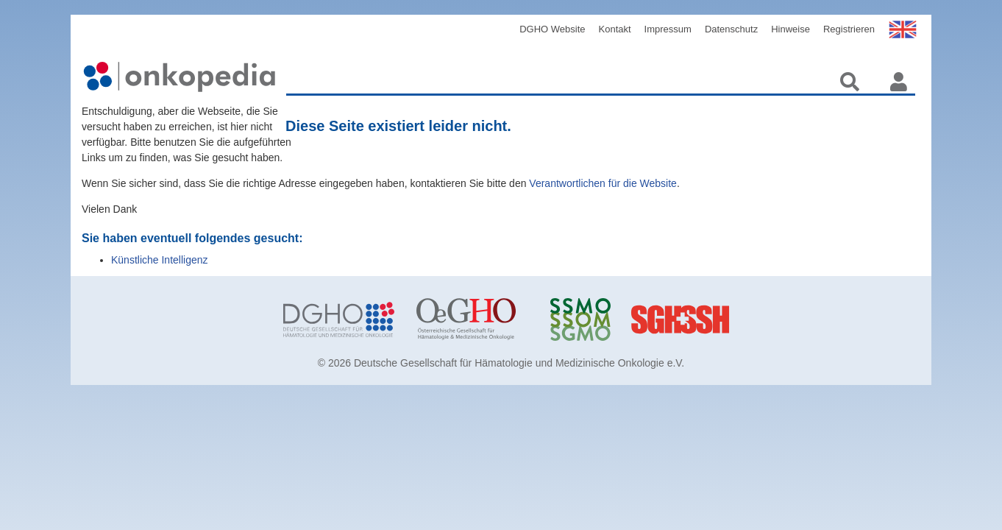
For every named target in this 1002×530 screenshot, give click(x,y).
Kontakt (615, 29)
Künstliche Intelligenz (159, 260)
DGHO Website (552, 29)
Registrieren (849, 29)
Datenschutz (731, 29)
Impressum (668, 29)
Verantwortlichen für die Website (603, 183)
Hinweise (790, 29)
